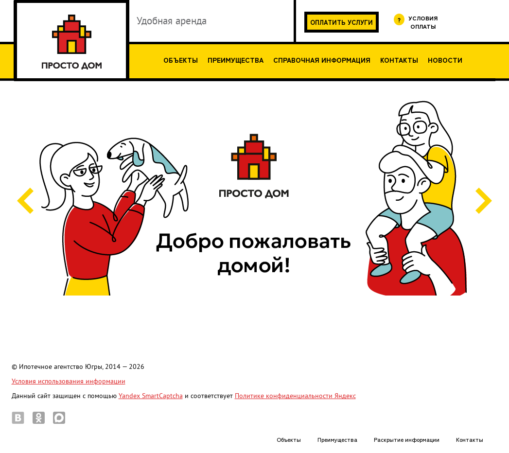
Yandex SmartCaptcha (151, 396)
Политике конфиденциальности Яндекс (295, 396)
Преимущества (235, 60)
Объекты (180, 60)
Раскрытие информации (406, 439)
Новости (445, 60)
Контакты (399, 60)
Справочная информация (321, 60)
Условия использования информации (68, 381)
